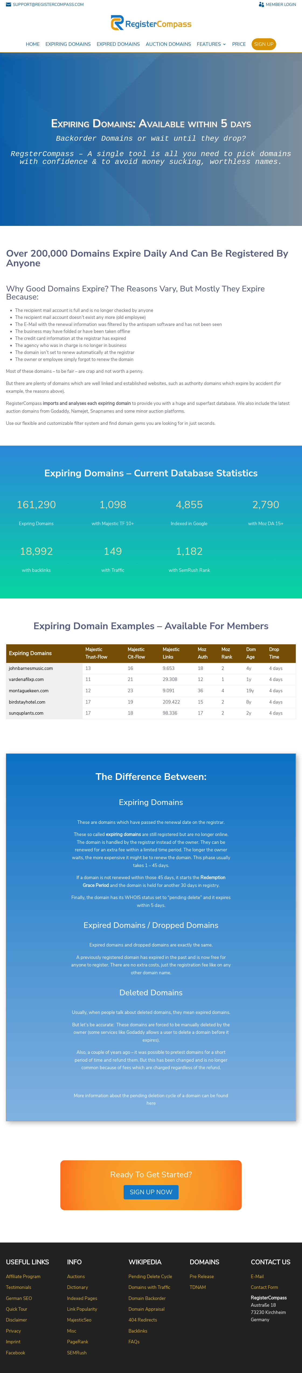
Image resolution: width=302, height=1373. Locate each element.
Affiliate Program (23, 1277)
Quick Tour (16, 1309)
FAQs (134, 1342)
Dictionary (77, 1287)
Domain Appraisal (147, 1309)
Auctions (76, 1277)
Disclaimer (16, 1320)
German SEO (19, 1298)
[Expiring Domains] (151, 681)
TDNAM (198, 1287)
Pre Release (202, 1277)
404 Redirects (143, 1320)
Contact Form (264, 1287)
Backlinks (138, 1331)
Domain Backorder (147, 1298)
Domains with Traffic (149, 1287)
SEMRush (77, 1353)
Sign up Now (151, 1192)
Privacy (13, 1331)
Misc (71, 1331)
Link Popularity (82, 1309)
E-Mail (257, 1277)
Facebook (15, 1353)
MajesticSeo (79, 1320)
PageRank (77, 1342)
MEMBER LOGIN (277, 4)
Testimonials (18, 1287)
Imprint (13, 1342)
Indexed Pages (82, 1298)
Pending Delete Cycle (150, 1277)
